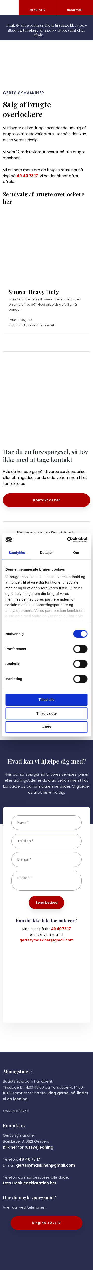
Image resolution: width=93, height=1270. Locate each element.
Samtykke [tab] (17, 553)
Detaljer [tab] (46, 553)
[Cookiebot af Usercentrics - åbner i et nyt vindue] (66, 540)
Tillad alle (47, 700)
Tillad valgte (46, 713)
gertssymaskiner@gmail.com (47, 940)
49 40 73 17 (27, 175)
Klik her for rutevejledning (28, 1147)
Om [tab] (76, 553)
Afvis (46, 727)
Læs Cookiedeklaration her (29, 1183)
